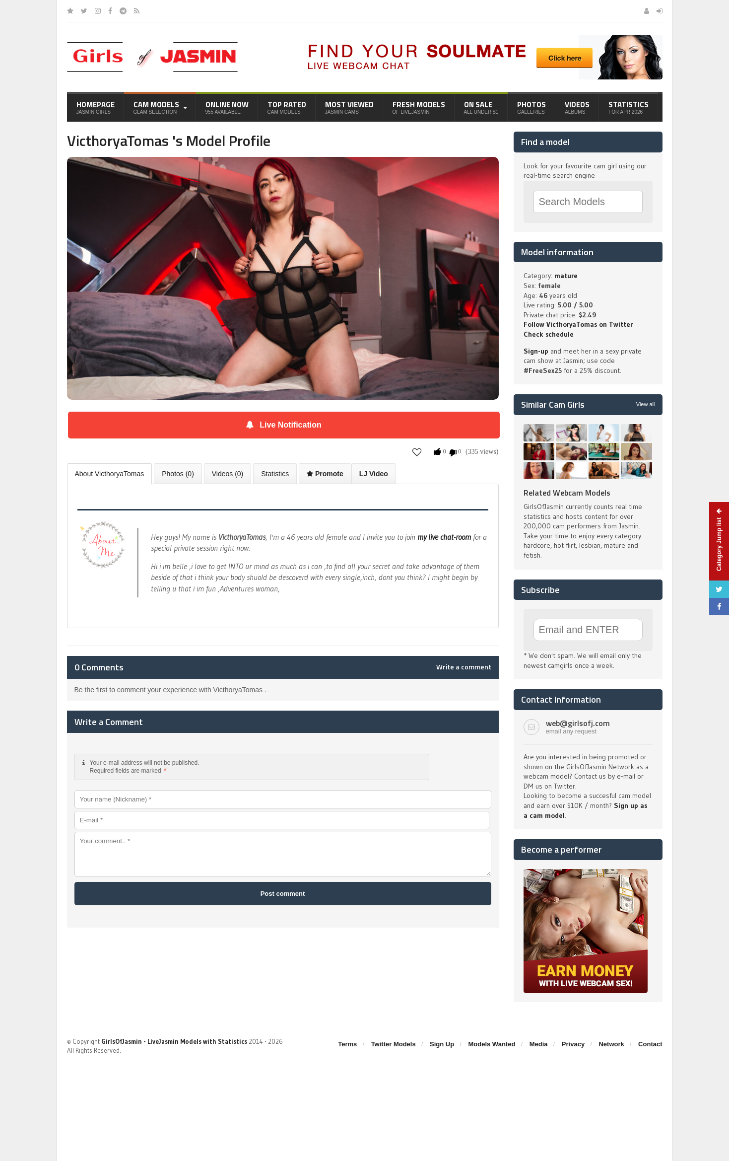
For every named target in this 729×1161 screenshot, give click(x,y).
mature (566, 275)
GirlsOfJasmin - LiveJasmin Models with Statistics (174, 1041)
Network (611, 1044)
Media (539, 1044)
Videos (577, 107)
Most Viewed (349, 107)
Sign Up (442, 1044)
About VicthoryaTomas (109, 474)
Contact (650, 1044)
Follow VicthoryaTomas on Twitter (578, 324)
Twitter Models (393, 1044)
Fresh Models (419, 107)
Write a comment (463, 666)
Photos (531, 107)
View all (645, 404)
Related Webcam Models (567, 493)
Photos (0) (178, 474)
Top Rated (286, 107)
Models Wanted (491, 1044)
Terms (347, 1044)
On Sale (481, 107)
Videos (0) (228, 474)
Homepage (95, 107)
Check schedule (549, 334)
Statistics (628, 107)
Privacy (573, 1044)
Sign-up (536, 351)
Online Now (227, 107)
